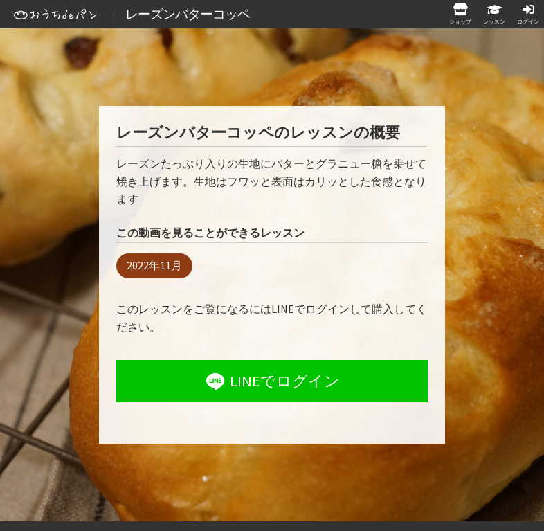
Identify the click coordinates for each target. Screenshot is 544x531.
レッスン (494, 21)
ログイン (528, 21)
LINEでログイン (271, 381)
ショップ (460, 21)
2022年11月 (154, 265)
